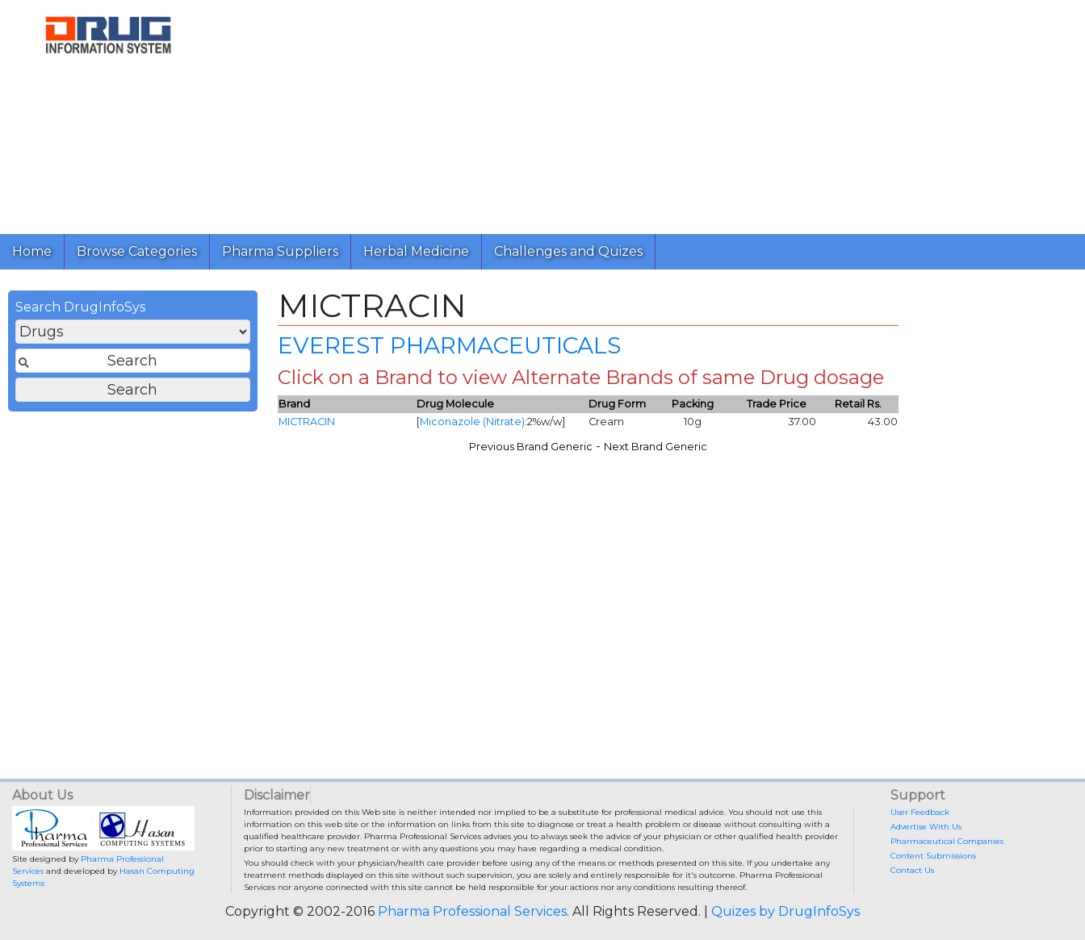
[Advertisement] (644, 113)
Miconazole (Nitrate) (472, 422)
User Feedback (919, 812)
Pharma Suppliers (280, 251)
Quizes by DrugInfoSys (785, 911)
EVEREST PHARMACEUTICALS (449, 345)
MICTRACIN (307, 422)
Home (32, 251)
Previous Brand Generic (531, 447)
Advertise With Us (925, 826)
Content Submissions (933, 855)
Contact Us (912, 870)
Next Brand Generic (655, 447)
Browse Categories (137, 251)
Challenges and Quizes (568, 251)
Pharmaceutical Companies (946, 841)
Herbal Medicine (416, 251)
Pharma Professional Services (472, 911)
